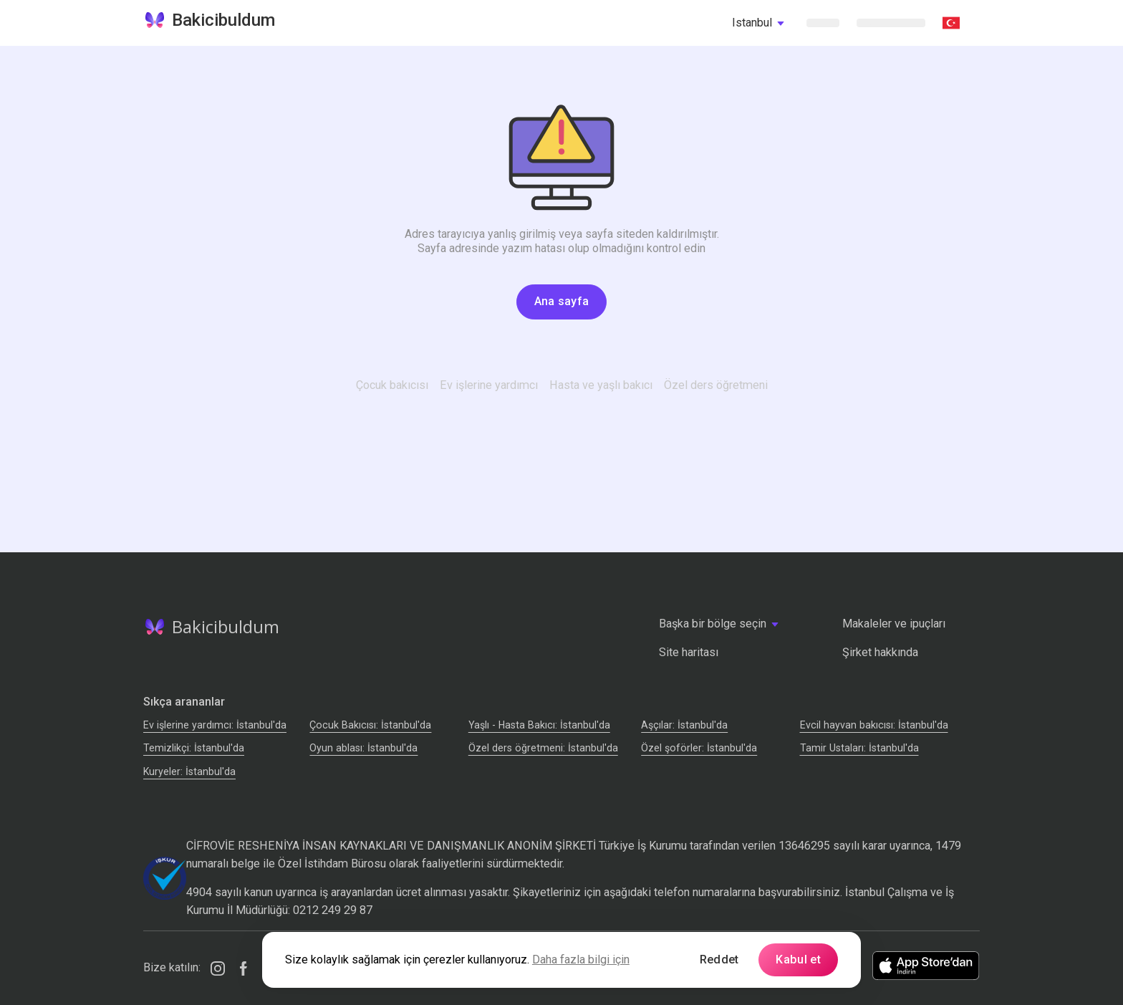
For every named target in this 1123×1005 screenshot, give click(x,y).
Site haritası (688, 652)
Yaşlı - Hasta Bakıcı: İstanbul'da (539, 725)
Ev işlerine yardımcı (489, 385)
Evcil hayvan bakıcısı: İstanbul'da (874, 725)
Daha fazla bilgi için (581, 959)
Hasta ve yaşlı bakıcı (600, 385)
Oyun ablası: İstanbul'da (363, 748)
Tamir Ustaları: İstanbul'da (859, 748)
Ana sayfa (561, 301)
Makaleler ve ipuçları (893, 623)
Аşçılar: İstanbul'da (684, 725)
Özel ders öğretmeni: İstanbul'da (543, 748)
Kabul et (798, 959)
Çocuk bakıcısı (392, 385)
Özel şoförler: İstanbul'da (699, 748)
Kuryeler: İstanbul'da (189, 771)
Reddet (719, 959)
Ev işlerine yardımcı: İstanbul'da (214, 725)
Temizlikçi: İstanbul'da (193, 748)
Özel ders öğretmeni (716, 385)
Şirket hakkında (880, 652)
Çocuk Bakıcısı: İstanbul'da (370, 725)
